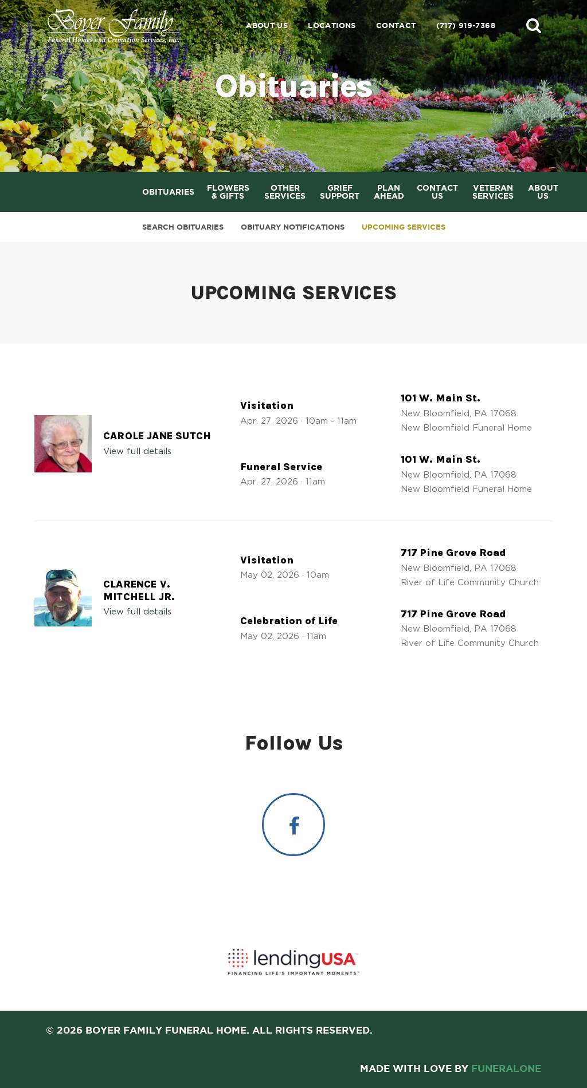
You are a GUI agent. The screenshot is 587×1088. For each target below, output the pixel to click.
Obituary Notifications (293, 227)
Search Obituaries (183, 227)
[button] (533, 25)
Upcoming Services (403, 227)
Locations (332, 25)
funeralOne (506, 1068)
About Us (267, 25)
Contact (396, 25)
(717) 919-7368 (465, 25)
